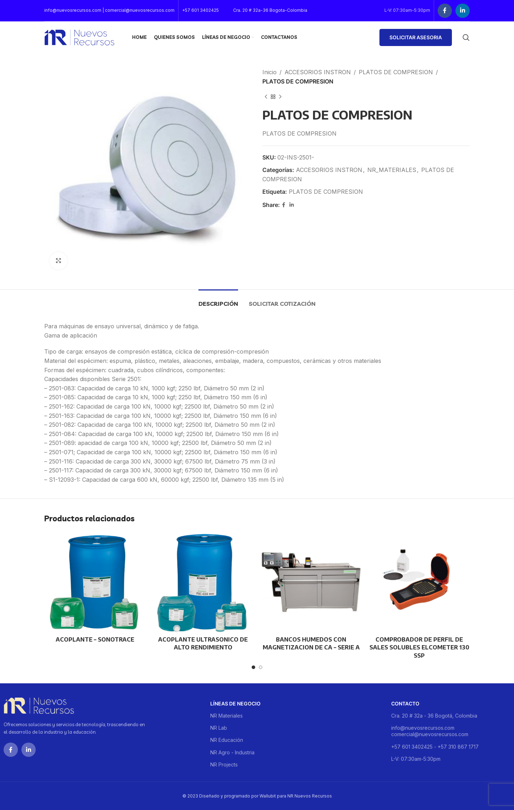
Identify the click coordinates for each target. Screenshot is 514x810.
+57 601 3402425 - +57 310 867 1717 (435, 747)
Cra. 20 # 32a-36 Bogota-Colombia (270, 10)
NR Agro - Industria (232, 752)
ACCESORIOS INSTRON (317, 72)
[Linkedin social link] (462, 11)
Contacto (405, 703)
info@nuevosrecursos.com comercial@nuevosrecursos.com (429, 731)
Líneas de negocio (235, 703)
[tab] (218, 300)
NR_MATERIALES (391, 169)
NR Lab (218, 728)
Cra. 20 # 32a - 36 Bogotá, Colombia (434, 716)
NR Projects (224, 764)
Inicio (269, 72)
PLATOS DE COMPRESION (396, 72)
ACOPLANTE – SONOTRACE (95, 639)
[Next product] (280, 96)
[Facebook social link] (445, 11)
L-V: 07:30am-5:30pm (415, 759)
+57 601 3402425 (200, 10)
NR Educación (226, 740)
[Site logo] (79, 36)
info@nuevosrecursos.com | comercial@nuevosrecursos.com (109, 10)
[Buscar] (466, 37)
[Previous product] (265, 96)
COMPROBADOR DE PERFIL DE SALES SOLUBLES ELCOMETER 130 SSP (419, 647)
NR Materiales (226, 716)
